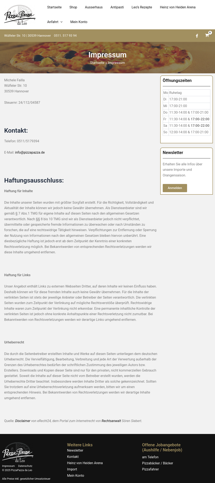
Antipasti (113, 7)
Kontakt (73, 456)
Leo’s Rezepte (137, 7)
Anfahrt (54, 22)
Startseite (54, 7)
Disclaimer (22, 421)
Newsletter (75, 450)
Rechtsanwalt (112, 421)
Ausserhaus (91, 7)
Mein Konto (77, 22)
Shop (71, 7)
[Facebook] (197, 36)
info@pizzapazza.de (30, 152)
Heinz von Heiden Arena (171, 7)
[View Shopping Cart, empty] (207, 35)
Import (72, 469)
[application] (60, 22)
